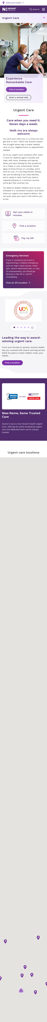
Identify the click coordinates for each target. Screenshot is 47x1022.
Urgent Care (10, 18)
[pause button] (32, 327)
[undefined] (23, 213)
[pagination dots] (14, 327)
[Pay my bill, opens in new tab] (23, 238)
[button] (44, 18)
